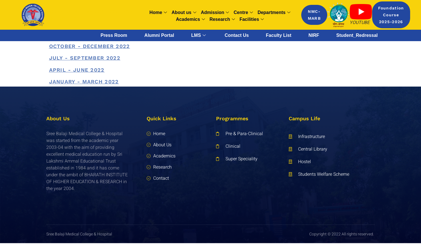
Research (222, 19)
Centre (243, 12)
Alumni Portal (159, 35)
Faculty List (278, 35)
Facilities (252, 19)
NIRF (313, 35)
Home (158, 12)
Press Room (114, 35)
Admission (215, 12)
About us (183, 12)
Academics (190, 19)
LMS (198, 35)
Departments (274, 12)
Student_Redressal (357, 35)
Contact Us (237, 35)
